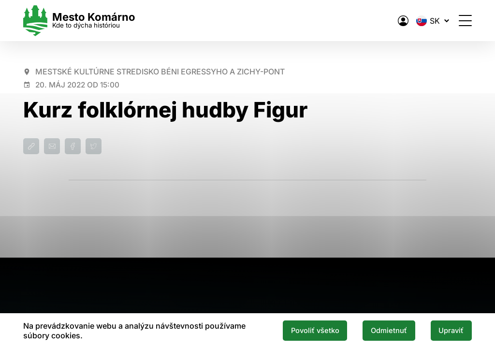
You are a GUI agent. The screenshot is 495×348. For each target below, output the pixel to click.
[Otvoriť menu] (465, 20)
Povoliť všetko (315, 330)
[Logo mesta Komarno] (79, 20)
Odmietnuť (389, 330)
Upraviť (451, 330)
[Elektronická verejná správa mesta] (403, 20)
